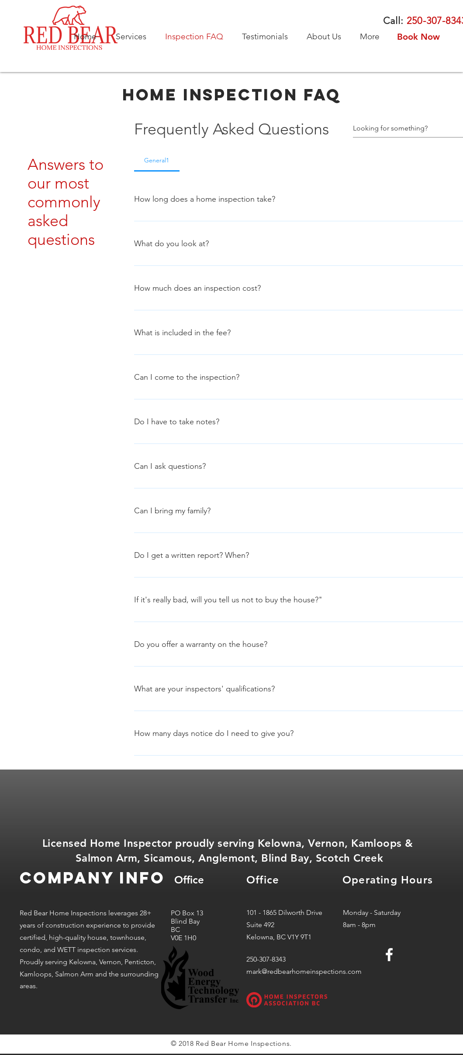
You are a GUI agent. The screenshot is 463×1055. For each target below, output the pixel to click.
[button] (134, 37)
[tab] (157, 160)
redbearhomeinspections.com (314, 971)
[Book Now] (418, 36)
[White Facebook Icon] (389, 954)
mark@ (256, 971)
